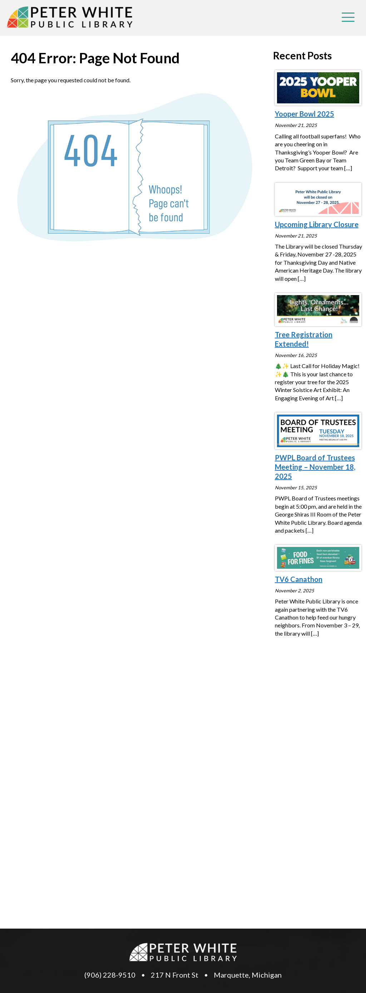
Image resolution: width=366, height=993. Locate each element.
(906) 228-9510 (109, 974)
